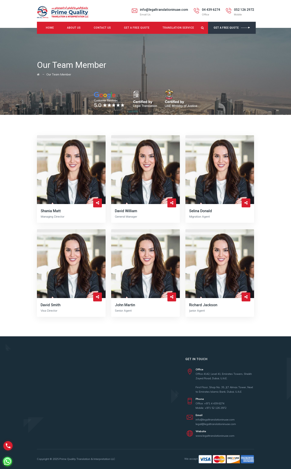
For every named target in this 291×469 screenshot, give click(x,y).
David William (126, 211)
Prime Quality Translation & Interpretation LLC (87, 459)
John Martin (125, 305)
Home (50, 27)
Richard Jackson (203, 305)
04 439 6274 (211, 10)
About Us (74, 27)
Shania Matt (51, 211)
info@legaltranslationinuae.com (164, 10)
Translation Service (178, 27)
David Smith (51, 305)
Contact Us (102, 27)
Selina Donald (200, 211)
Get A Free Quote (137, 27)
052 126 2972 (244, 10)
